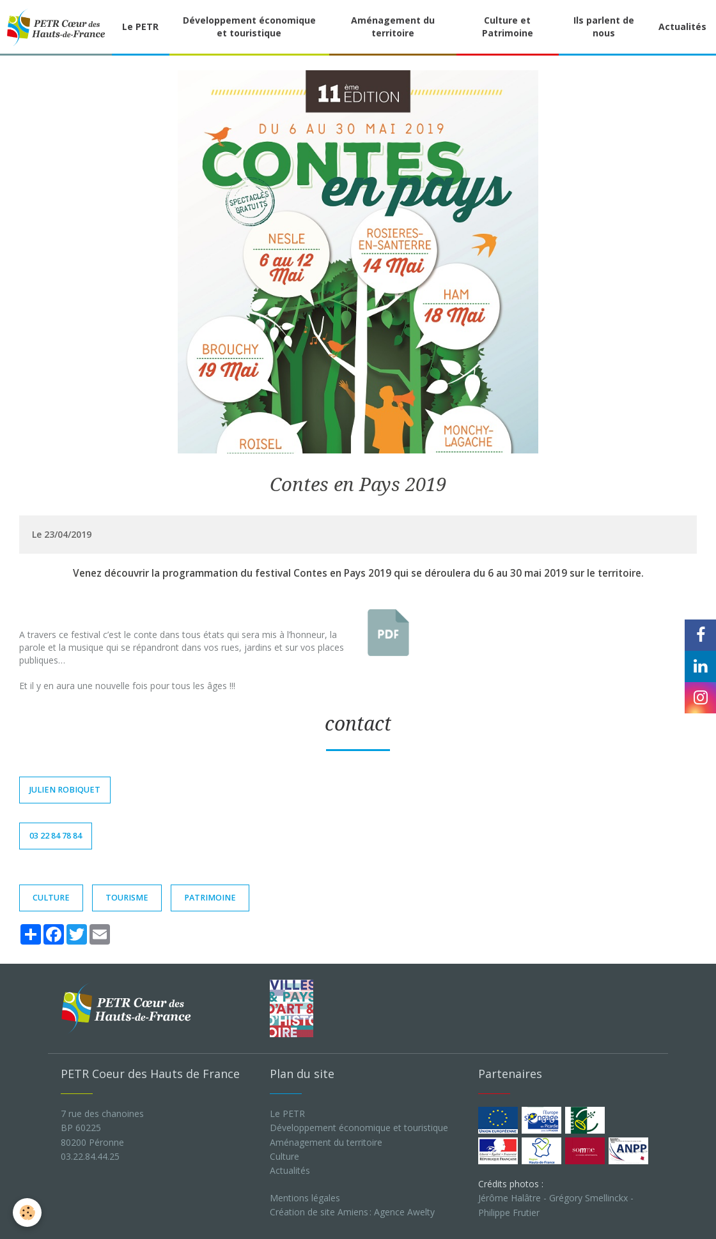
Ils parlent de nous (603, 26)
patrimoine (210, 897)
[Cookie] (27, 1212)
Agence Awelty (404, 1212)
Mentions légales (305, 1198)
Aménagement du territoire (393, 26)
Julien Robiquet (64, 789)
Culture (284, 1156)
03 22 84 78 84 (55, 835)
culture (51, 897)
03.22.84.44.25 (90, 1156)
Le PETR (140, 26)
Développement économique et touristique (249, 26)
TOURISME (126, 897)
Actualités (682, 26)
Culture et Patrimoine (507, 26)
